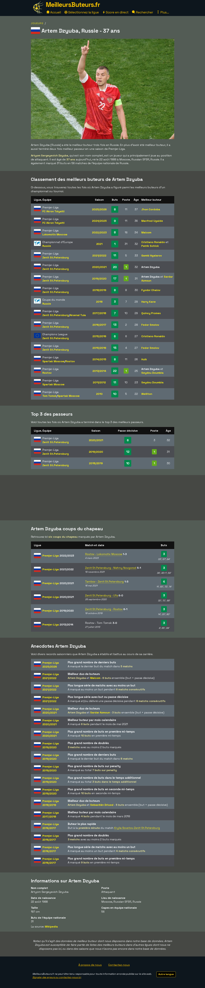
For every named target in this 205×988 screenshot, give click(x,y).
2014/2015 (99, 359)
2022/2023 (99, 232)
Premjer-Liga (58, 555)
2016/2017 (99, 324)
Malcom (146, 232)
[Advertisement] (102, 498)
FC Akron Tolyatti (53, 211)
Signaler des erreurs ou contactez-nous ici (56, 977)
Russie (46, 246)
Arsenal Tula (78, 315)
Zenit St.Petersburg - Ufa (101, 595)
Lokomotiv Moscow (54, 234)
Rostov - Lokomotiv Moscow (103, 554)
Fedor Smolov (150, 324)
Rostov (70, 361)
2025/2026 (99, 209)
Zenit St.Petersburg (55, 257)
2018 (99, 301)
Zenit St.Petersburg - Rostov (104, 609)
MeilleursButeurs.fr (73, 5)
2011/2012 (99, 382)
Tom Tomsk (49, 396)
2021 (99, 244)
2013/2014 (99, 371)
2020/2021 (99, 267)
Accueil (53, 12)
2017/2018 (99, 313)
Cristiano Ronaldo (153, 242)
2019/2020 (99, 278)
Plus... (163, 12)
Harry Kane (148, 301)
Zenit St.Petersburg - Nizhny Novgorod (110, 568)
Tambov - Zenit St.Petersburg (104, 581)
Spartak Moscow (53, 361)
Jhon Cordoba (150, 209)
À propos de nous (90, 965)
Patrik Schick (150, 246)
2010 (99, 394)
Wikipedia (51, 926)
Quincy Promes (151, 313)
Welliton (146, 394)
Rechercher (142, 12)
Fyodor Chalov (150, 290)
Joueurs (37, 23)
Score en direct (115, 12)
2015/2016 (99, 336)
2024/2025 (99, 221)
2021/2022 (99, 255)
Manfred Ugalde (152, 221)
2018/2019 (99, 290)
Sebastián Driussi (101, 805)
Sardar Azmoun (100, 712)
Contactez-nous (119, 965)
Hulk (144, 359)
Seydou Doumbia (152, 372)
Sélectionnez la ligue (81, 12)
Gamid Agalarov (151, 255)
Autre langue (166, 974)
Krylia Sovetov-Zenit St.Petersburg (137, 828)
